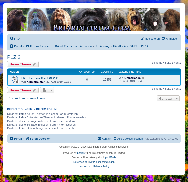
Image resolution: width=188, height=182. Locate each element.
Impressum (85, 166)
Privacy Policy (101, 166)
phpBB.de (110, 157)
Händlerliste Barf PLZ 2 (39, 78)
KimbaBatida (35, 81)
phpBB (81, 153)
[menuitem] (15, 39)
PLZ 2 (13, 57)
